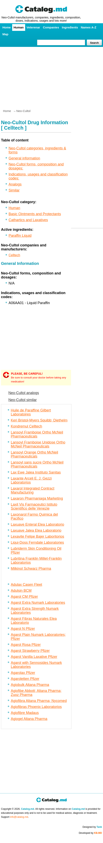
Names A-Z (88, 27)
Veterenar (33, 27)
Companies (51, 27)
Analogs (15, 184)
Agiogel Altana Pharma (29, 719)
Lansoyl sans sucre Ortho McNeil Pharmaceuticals (37, 464)
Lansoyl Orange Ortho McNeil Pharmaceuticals (34, 454)
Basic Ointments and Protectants (35, 214)
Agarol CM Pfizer (24, 597)
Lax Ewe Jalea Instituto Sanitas (36, 472)
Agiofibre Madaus (25, 713)
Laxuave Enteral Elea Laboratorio (37, 524)
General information (24, 158)
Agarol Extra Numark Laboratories (38, 603)
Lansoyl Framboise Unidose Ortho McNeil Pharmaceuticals (38, 444)
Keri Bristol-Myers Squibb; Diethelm (39, 420)
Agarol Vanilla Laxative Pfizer (34, 657)
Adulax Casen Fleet (26, 585)
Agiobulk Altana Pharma (30, 685)
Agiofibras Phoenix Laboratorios (36, 707)
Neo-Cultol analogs (23, 393)
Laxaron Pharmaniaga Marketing (37, 498)
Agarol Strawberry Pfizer (30, 651)
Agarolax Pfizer (23, 673)
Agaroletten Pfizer (25, 679)
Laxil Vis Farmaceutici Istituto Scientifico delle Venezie (34, 506)
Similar (14, 190)
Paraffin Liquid (20, 236)
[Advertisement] (51, 76)
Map (5, 34)
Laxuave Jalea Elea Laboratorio (36, 530)
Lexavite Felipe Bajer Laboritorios (37, 536)
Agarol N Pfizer (23, 629)
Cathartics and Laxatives (28, 220)
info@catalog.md (19, 817)
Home (6, 27)
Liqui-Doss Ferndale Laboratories (37, 542)
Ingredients (70, 27)
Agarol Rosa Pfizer (26, 645)
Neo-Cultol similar (22, 400)
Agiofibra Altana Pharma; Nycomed (39, 701)
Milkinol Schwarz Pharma (31, 569)
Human (19, 27)
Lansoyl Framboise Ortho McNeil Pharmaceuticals (37, 434)
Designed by (92, 827)
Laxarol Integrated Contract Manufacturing (32, 490)
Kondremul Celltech (26, 426)
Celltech (14, 255)
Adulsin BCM (21, 591)
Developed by (90, 833)
